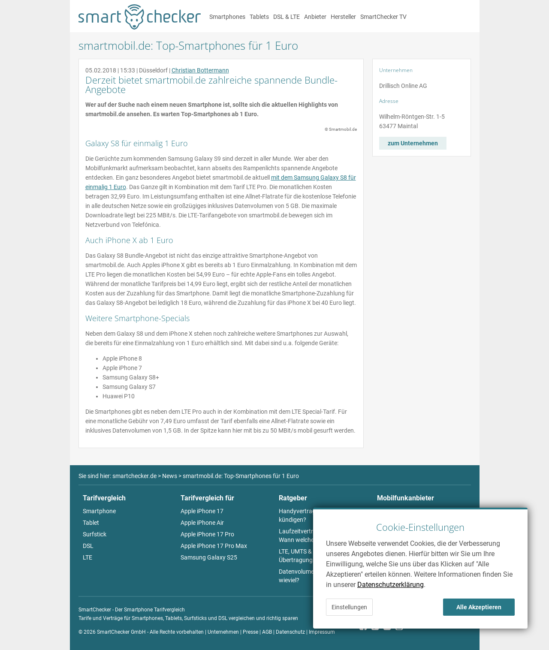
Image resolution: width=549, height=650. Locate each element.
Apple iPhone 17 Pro (207, 534)
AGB (267, 632)
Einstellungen (349, 607)
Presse (250, 632)
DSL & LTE (286, 16)
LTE (87, 557)
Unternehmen (223, 632)
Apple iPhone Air (202, 522)
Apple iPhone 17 (202, 511)
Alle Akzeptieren (478, 607)
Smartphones (227, 16)
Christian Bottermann (200, 70)
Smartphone (99, 511)
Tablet (91, 522)
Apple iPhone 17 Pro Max (214, 545)
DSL (88, 545)
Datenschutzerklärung (390, 585)
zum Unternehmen (413, 143)
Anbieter (315, 16)
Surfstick (94, 534)
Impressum (322, 632)
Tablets (259, 16)
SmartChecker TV (383, 16)
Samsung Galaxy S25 (209, 557)
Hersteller (343, 16)
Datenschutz (290, 632)
